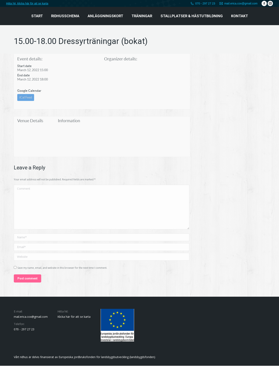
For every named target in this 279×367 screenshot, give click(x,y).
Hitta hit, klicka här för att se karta (27, 3)
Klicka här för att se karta (73, 318)
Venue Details (30, 122)
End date (23, 75)
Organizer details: (120, 59)
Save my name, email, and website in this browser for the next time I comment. (62, 269)
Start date (24, 66)
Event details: (29, 59)
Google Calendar (29, 90)
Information (69, 122)
